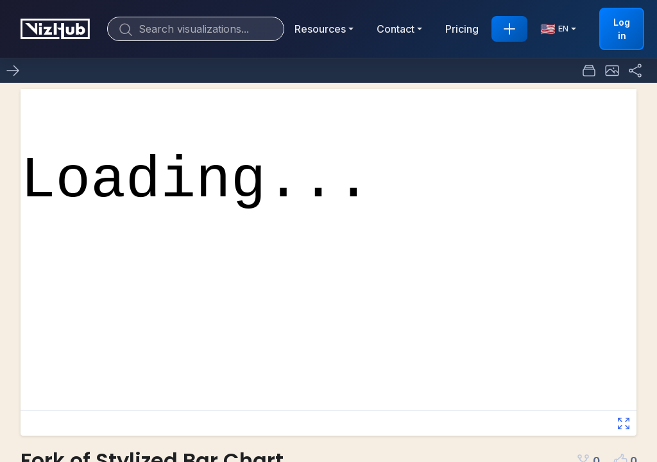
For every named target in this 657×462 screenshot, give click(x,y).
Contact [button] (395, 28)
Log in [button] (621, 29)
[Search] (195, 29)
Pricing (462, 28)
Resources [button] (320, 28)
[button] (612, 70)
